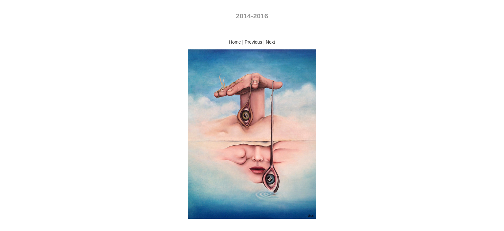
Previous (253, 42)
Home (235, 42)
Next (270, 42)
